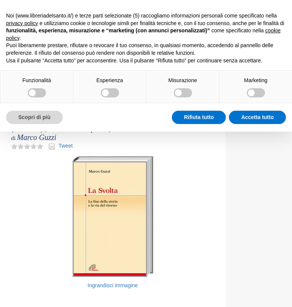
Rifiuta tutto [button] (199, 117)
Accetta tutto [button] (257, 117)
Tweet (66, 146)
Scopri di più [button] (34, 117)
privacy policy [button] (22, 23)
